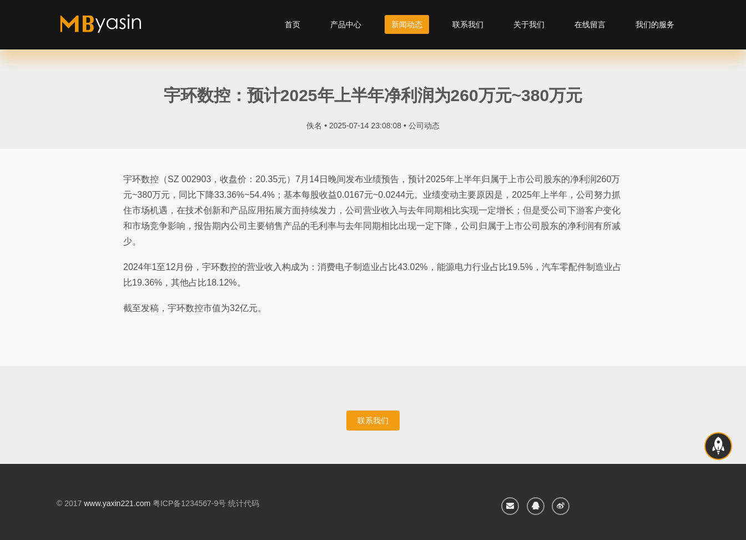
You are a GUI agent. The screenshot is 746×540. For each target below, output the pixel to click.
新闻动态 (406, 24)
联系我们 (467, 24)
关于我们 (529, 24)
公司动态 (424, 125)
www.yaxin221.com (117, 503)
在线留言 (590, 24)
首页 (292, 24)
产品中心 (345, 24)
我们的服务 (655, 24)
